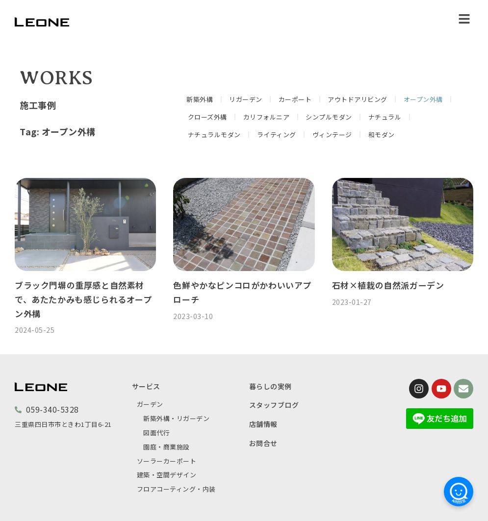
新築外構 (199, 99)
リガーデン (245, 99)
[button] (464, 19)
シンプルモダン (329, 117)
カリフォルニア (266, 117)
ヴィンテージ (332, 134)
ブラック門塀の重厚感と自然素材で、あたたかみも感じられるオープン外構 (83, 299)
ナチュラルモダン (214, 134)
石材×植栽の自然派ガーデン (388, 285)
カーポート (295, 99)
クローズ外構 (207, 117)
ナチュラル (385, 117)
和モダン (381, 134)
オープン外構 (423, 99)
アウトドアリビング (357, 99)
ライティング (276, 134)
